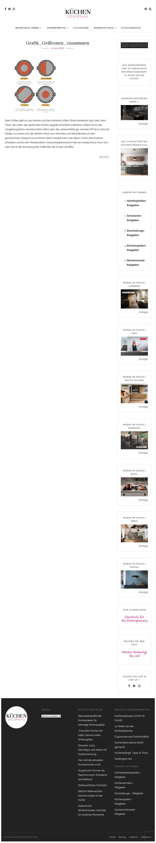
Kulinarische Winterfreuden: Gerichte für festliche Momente (92, 812)
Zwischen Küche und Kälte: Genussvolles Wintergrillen (90, 737)
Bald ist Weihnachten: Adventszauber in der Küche (90, 797)
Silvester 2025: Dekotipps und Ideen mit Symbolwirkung (92, 751)
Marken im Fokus (104, 29)
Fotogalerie (81, 29)
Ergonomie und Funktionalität (132, 738)
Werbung (122, 839)
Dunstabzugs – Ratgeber (129, 794)
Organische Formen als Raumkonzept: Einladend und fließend (92, 776)
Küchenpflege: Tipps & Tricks (131, 754)
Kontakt (112, 839)
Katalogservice (131, 29)
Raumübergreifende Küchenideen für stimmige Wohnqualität (91, 722)
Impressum (133, 839)
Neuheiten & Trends (27, 29)
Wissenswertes (56, 29)
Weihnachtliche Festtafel (92, 786)
